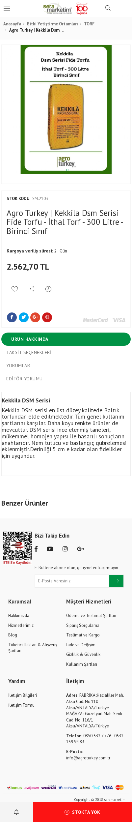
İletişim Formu (21, 705)
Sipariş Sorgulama (82, 625)
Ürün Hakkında (29, 339)
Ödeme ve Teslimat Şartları (91, 615)
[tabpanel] (66, 109)
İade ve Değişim (80, 645)
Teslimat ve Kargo (83, 635)
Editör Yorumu (24, 379)
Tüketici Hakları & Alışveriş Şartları (32, 648)
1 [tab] (67, 170)
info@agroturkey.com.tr (88, 755)
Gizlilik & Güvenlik (83, 654)
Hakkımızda (18, 615)
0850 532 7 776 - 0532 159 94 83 (94, 739)
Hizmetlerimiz (21, 625)
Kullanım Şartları (81, 664)
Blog (12, 635)
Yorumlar (18, 365)
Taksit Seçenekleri (28, 352)
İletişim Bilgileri (22, 695)
